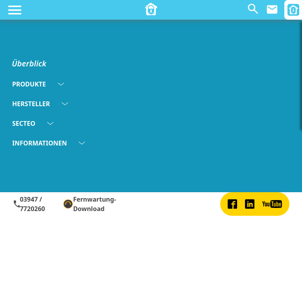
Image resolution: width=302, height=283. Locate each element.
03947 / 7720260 (29, 204)
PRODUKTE (38, 84)
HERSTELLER (40, 103)
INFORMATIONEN (48, 143)
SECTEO (32, 123)
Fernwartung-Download (89, 204)
